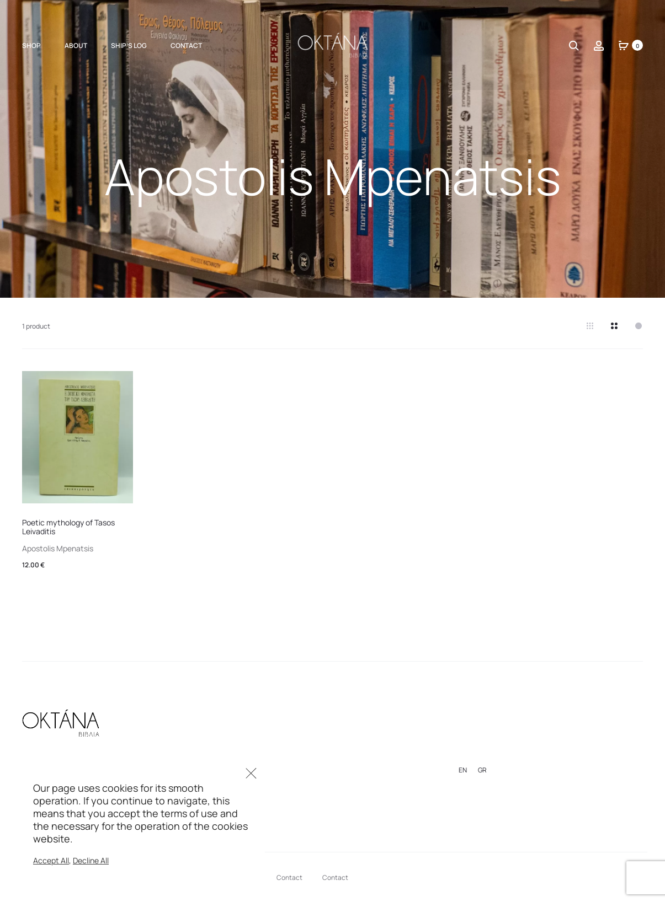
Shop (31, 45)
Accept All (51, 860)
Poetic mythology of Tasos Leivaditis (68, 527)
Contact (186, 45)
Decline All (91, 860)
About (76, 45)
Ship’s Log (129, 45)
